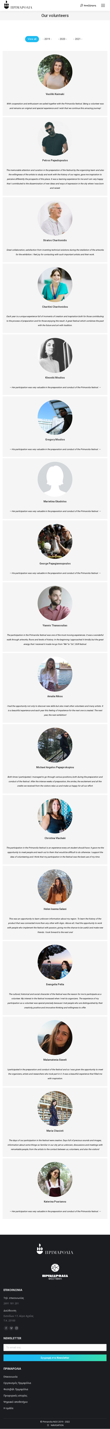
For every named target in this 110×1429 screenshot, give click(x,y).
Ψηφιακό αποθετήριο (15, 1401)
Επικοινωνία (10, 1376)
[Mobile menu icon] (103, 5)
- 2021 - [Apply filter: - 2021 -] (77, 39)
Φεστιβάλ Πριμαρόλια (16, 1389)
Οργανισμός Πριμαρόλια (17, 1383)
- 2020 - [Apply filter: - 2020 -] (62, 39)
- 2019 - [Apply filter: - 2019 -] (47, 39)
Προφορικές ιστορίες (15, 1395)
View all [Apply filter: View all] (32, 39)
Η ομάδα (8, 1408)
